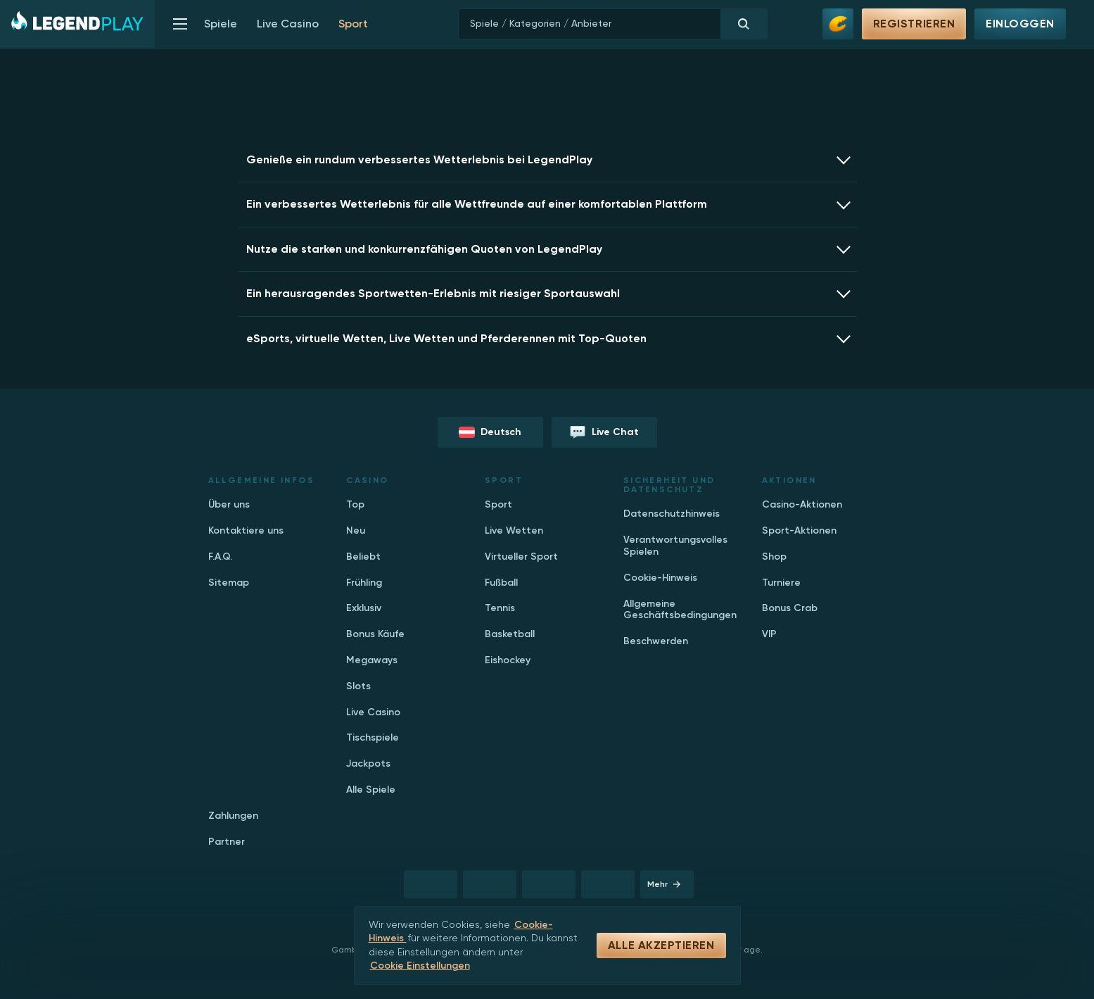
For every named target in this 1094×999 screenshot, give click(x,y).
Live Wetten (514, 530)
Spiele (220, 24)
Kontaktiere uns (246, 530)
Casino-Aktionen (802, 504)
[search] (613, 23)
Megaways (371, 660)
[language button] (490, 432)
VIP (769, 634)
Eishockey (507, 660)
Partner (226, 842)
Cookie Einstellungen (420, 966)
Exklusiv (363, 608)
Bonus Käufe (375, 634)
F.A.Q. (220, 557)
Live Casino (288, 24)
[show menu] (180, 24)
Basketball (510, 634)
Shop (774, 557)
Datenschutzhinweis (671, 514)
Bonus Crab (790, 608)
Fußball (501, 583)
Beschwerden (655, 641)
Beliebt (363, 557)
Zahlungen (233, 816)
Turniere (781, 583)
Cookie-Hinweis (660, 578)
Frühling (364, 583)
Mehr (663, 884)
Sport (498, 504)
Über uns (229, 504)
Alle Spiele (370, 790)
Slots (358, 686)
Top (355, 504)
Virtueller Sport (521, 557)
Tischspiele (372, 737)
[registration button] (430, 884)
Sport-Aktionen (799, 530)
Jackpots (368, 763)
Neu (355, 530)
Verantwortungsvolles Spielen (675, 546)
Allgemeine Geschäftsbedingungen (680, 610)
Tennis (500, 608)
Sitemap (228, 583)
